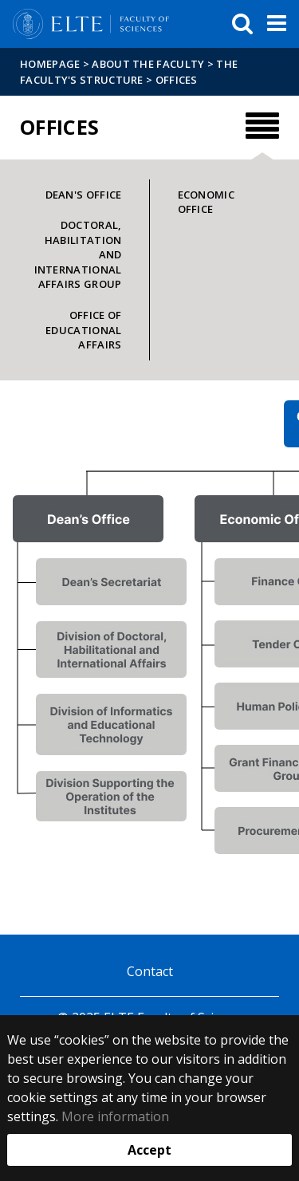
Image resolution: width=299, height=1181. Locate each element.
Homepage (51, 64)
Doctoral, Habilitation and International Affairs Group (78, 254)
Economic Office (206, 202)
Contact (150, 971)
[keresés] (242, 24)
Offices (176, 80)
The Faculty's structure (129, 72)
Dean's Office (83, 194)
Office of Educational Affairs (83, 330)
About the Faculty (148, 64)
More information (115, 1116)
